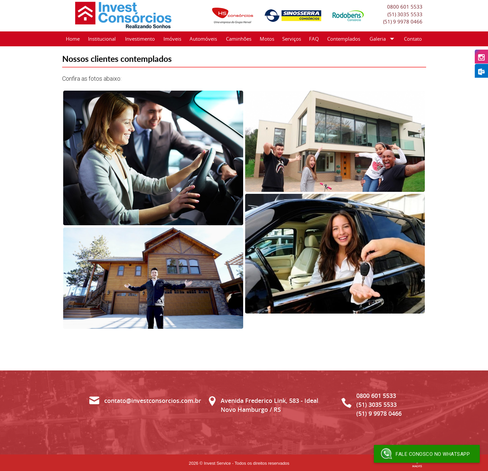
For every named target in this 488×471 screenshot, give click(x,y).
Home (73, 38)
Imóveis (172, 38)
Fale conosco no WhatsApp (425, 453)
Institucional (102, 38)
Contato (413, 38)
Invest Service (217, 463)
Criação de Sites (417, 463)
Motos (267, 38)
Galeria (383, 38)
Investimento (140, 38)
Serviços (291, 38)
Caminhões (238, 38)
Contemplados (343, 38)
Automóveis (203, 38)
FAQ (314, 38)
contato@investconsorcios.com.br (152, 401)
